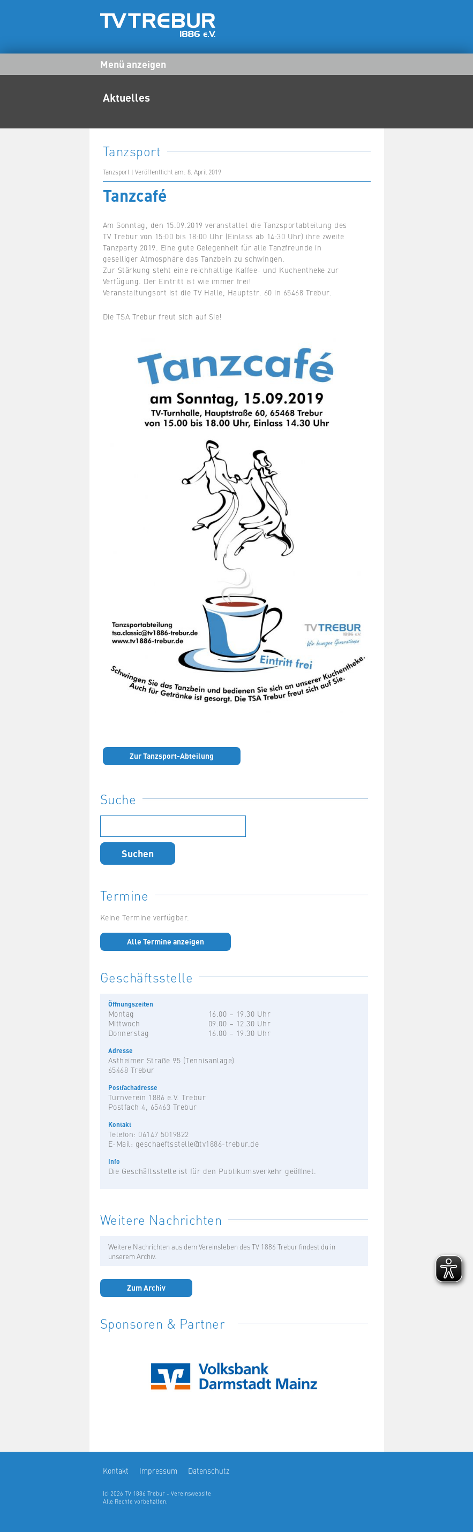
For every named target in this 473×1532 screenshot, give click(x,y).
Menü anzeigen (133, 64)
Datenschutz (208, 1470)
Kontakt (116, 1470)
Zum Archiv (146, 1287)
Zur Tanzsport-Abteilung (172, 755)
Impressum (158, 1470)
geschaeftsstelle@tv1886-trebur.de (197, 1143)
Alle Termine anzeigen (165, 941)
